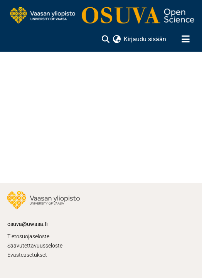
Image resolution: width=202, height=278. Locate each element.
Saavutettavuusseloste (34, 246)
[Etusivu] (101, 16)
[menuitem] (116, 39)
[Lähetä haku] (105, 39)
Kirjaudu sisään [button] (145, 39)
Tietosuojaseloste (28, 236)
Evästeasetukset (27, 255)
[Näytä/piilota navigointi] (185, 39)
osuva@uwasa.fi (27, 224)
